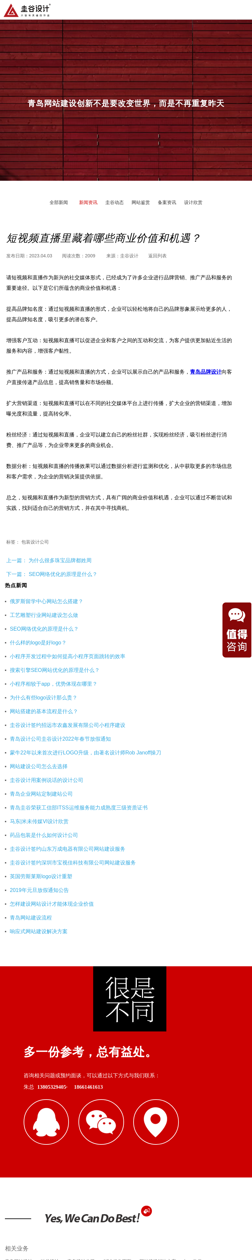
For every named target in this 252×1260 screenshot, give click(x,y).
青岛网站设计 (18, 1091)
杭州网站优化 (126, 1122)
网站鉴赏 (141, 202)
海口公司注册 (197, 1122)
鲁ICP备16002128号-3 (183, 1222)
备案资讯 (167, 202)
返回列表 (157, 255)
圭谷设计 (129, 255)
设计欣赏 (193, 202)
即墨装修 (59, 1122)
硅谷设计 (50, 1091)
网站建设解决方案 (157, 1091)
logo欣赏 (193, 1091)
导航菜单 (241, 9)
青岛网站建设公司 (23, 1122)
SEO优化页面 (117, 1091)
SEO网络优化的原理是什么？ (63, 574)
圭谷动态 (114, 202)
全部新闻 (59, 202)
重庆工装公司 (90, 1122)
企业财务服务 (162, 1122)
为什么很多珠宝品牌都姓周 (59, 560)
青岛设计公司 (81, 1091)
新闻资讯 (88, 202)
